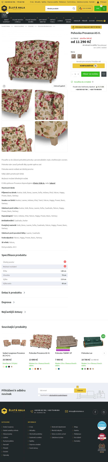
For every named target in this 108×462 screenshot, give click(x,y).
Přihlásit (101, 2)
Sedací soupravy (6, 16)
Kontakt (92, 2)
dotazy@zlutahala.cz (76, 406)
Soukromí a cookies (35, 432)
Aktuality (38, 2)
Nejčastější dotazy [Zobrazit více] (12, 307)
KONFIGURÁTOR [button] (88, 60)
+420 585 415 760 (9, 2)
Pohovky (31, 21)
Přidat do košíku (90, 69)
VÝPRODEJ (101, 16)
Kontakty (77, 436)
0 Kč (101, 8)
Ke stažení (77, 432)
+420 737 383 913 (95, 22)
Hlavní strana (6, 21)
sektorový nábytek (43, 16)
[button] (104, 348)
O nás (32, 2)
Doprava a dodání (34, 439)
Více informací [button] (102, 40)
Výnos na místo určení (59, 429)
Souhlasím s (54, 390)
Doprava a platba (52, 2)
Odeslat (80, 385)
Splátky (44, 2)
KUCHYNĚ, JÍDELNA (68, 16)
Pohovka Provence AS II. (45, 21)
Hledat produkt (45, 8)
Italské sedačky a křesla (17, 16)
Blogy (76, 422)
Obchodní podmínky (35, 429)
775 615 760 (20, 2)
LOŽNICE (60, 16)
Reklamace (62, 2)
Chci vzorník (78, 8)
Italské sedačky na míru (30, 16)
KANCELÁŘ (77, 16)
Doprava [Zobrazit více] (6, 297)
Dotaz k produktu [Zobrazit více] (12, 287)
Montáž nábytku (57, 425)
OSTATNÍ (91, 16)
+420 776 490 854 (95, 84)
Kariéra (76, 425)
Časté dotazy (71, 2)
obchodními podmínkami (58, 390)
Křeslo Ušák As (38, 178)
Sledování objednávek (59, 422)
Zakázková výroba (82, 2)
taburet (52, 178)
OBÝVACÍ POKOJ (52, 16)
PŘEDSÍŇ (84, 16)
